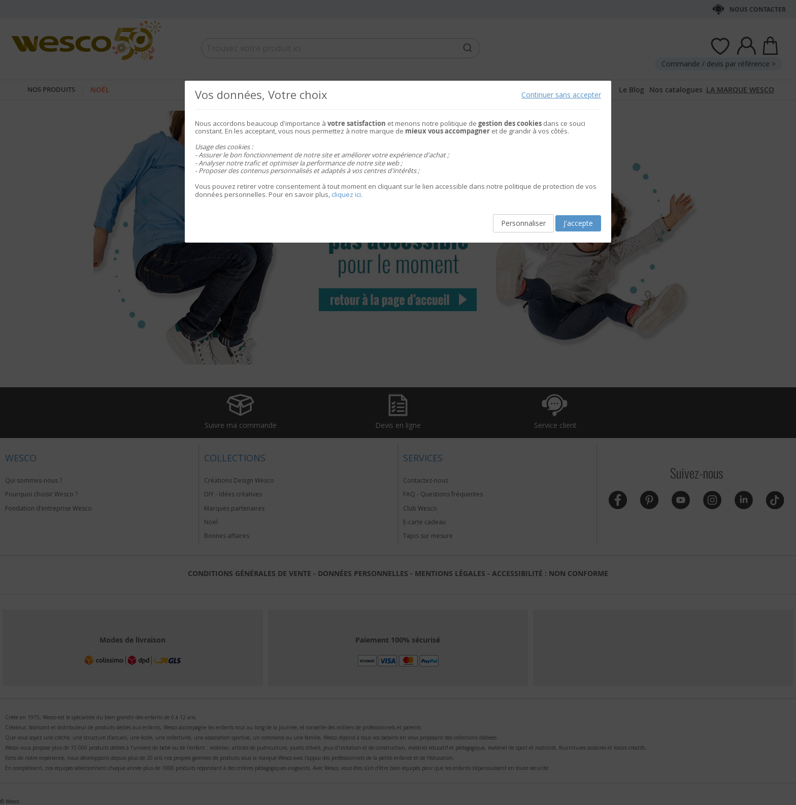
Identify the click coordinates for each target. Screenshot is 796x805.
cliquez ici (346, 194)
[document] (398, 162)
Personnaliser (523, 223)
